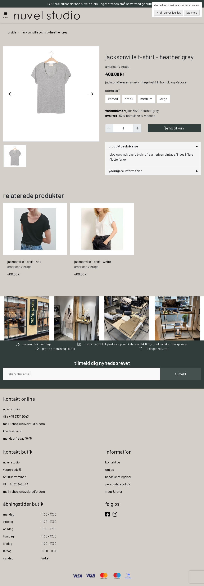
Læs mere (191, 12)
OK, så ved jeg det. (170, 12)
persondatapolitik (117, 484)
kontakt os (113, 462)
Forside (11, 32)
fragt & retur (113, 491)
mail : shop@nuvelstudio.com (24, 424)
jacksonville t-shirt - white (92, 262)
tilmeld (180, 374)
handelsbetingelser (118, 477)
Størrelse (113, 90)
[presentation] (11, 94)
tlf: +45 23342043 (15, 484)
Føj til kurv (174, 128)
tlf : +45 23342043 (16, 416)
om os (109, 469)
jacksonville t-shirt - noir (24, 262)
